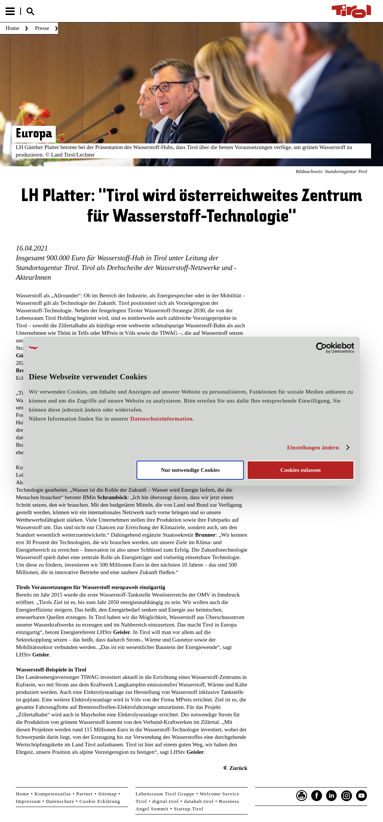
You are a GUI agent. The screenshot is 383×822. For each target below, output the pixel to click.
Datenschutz (60, 801)
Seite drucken (301, 795)
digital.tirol (165, 801)
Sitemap (107, 794)
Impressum (28, 801)
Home (12, 28)
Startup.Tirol (188, 809)
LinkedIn (331, 795)
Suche (30, 11)
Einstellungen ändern (313, 448)
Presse (42, 28)
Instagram (346, 795)
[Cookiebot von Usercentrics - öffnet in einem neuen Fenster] (321, 347)
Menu (10, 11)
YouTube (361, 795)
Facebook (316, 795)
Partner (84, 794)
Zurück (238, 768)
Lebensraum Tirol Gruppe (164, 794)
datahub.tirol (199, 801)
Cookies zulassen (300, 470)
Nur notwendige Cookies (190, 470)
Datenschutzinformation (161, 419)
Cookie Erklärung (100, 801)
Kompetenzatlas (52, 794)
